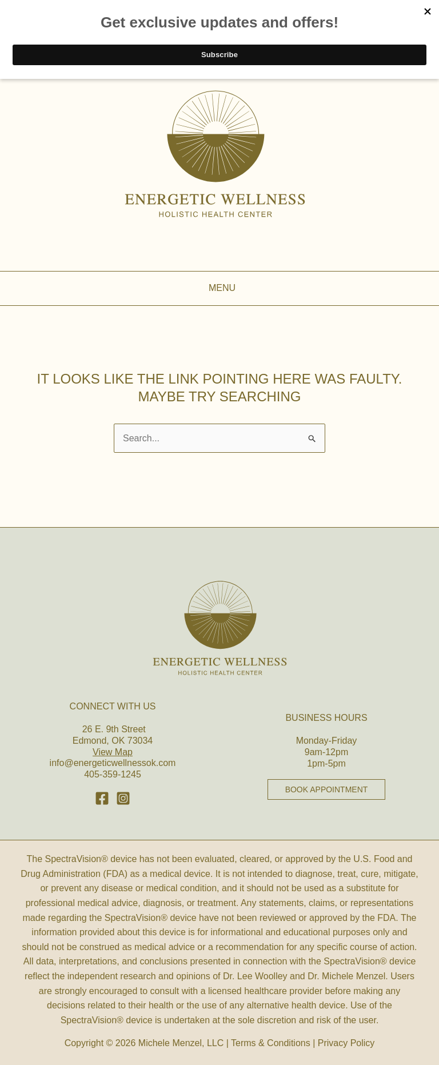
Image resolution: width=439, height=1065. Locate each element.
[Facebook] (102, 798)
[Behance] (123, 798)
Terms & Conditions (270, 1043)
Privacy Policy (346, 1043)
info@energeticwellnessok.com (113, 763)
